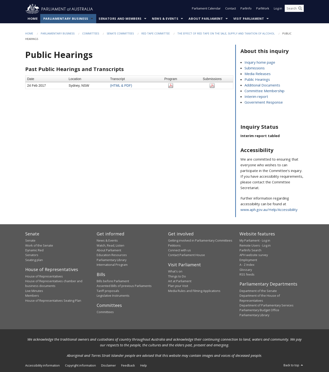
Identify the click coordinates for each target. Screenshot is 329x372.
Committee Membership (264, 91)
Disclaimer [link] (108, 365)
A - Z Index (246, 265)
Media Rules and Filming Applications (194, 291)
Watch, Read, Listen (110, 245)
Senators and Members (120, 19)
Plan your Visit (178, 286)
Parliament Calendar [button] (206, 9)
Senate (30, 240)
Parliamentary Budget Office (259, 310)
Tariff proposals (108, 291)
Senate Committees (120, 33)
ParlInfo (246, 9)
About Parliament (206, 19)
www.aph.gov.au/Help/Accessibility (269, 209)
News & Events (165, 19)
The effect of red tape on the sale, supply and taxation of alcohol (226, 33)
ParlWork (262, 9)
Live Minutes (34, 291)
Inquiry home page (259, 62)
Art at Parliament (179, 281)
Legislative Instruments (113, 296)
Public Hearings (257, 79)
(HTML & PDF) (121, 85)
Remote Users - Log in (255, 245)
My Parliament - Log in (254, 240)
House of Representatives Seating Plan (53, 300)
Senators (31, 255)
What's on (175, 271)
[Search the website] (294, 9)
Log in (278, 9)
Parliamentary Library (111, 260)
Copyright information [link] (80, 365)
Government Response (263, 102)
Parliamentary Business (65, 19)
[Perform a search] (300, 9)
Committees (90, 33)
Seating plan (34, 260)
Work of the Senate (39, 245)
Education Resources (112, 255)
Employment (248, 260)
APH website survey (253, 255)
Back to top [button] (294, 365)
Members (32, 296)
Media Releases (257, 74)
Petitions (174, 245)
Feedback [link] (128, 365)
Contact (230, 9)
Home (33, 19)
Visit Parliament (248, 19)
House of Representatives (44, 276)
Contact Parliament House (186, 255)
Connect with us (179, 250)
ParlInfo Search (250, 250)
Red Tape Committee (155, 33)
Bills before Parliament (113, 281)
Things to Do (177, 276)
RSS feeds (246, 274)
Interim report (256, 96)
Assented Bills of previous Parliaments (124, 286)
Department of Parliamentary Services (266, 305)
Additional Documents (262, 85)
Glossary (245, 269)
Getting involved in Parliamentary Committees (200, 240)
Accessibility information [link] (42, 365)
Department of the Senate (258, 291)
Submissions (254, 68)
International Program (112, 265)
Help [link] (143, 365)
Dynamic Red (34, 250)
